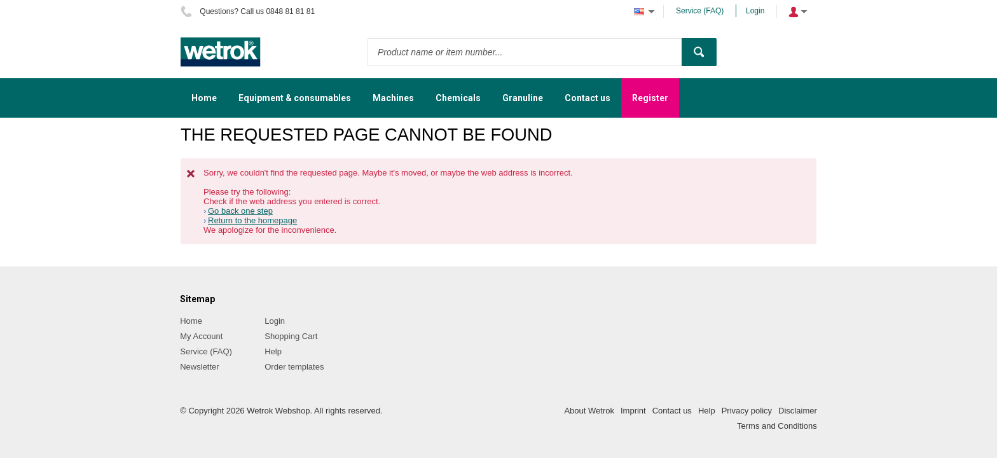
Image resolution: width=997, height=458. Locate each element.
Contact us (672, 410)
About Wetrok (589, 410)
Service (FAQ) (700, 10)
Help (273, 351)
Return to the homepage (252, 220)
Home (191, 321)
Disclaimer (797, 410)
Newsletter (199, 366)
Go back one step (240, 211)
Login (755, 10)
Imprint (633, 410)
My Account (201, 336)
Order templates (294, 366)
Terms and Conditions (777, 426)
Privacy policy (747, 410)
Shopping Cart (291, 336)
